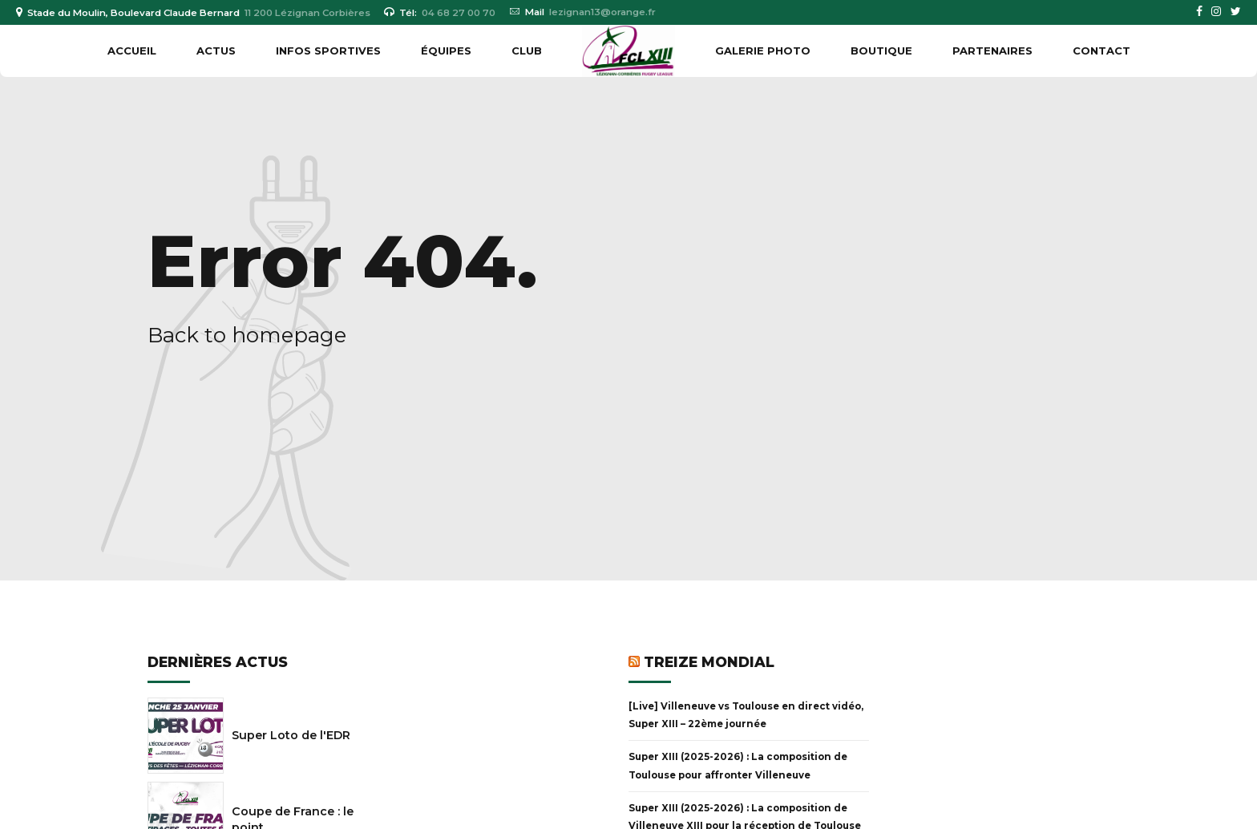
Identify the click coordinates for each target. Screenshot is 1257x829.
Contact (1101, 50)
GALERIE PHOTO (762, 50)
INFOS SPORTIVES (328, 50)
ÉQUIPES (446, 50)
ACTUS (216, 50)
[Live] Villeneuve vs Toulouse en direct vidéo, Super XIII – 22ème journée (745, 715)
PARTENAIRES (992, 50)
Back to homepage (247, 335)
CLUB (526, 50)
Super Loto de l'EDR (291, 735)
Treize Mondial (709, 661)
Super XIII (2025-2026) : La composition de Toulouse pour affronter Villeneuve (737, 765)
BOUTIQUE (881, 50)
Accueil (131, 50)
